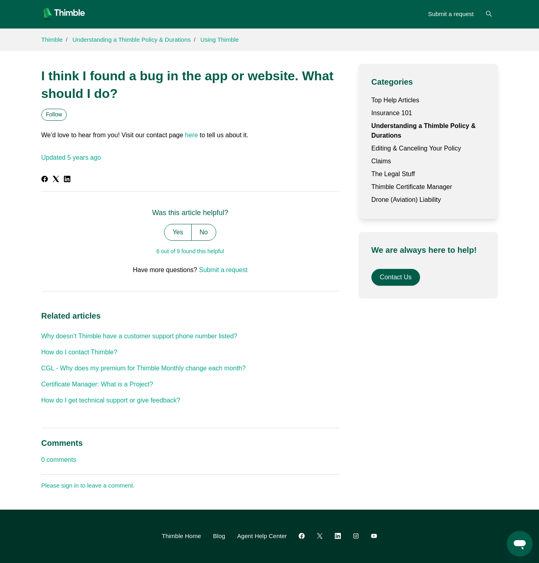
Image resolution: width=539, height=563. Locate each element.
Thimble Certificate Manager (411, 186)
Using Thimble (220, 39)
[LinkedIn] (67, 180)
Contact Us (396, 277)
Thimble (52, 39)
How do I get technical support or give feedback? (110, 400)
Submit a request (450, 13)
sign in (70, 485)
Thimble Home (181, 536)
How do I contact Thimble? (79, 352)
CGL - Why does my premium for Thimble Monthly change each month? (143, 368)
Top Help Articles (395, 100)
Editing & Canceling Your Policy (416, 148)
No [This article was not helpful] (204, 232)
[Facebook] (44, 180)
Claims (381, 161)
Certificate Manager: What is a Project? (97, 384)
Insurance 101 (391, 113)
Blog (219, 536)
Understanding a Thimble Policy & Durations (131, 39)
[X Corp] (56, 180)
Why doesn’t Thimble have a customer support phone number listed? (139, 336)
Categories (392, 81)
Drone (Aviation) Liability (406, 199)
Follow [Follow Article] (54, 114)
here (191, 135)
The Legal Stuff (393, 174)
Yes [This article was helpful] (177, 232)
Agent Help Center (262, 536)
